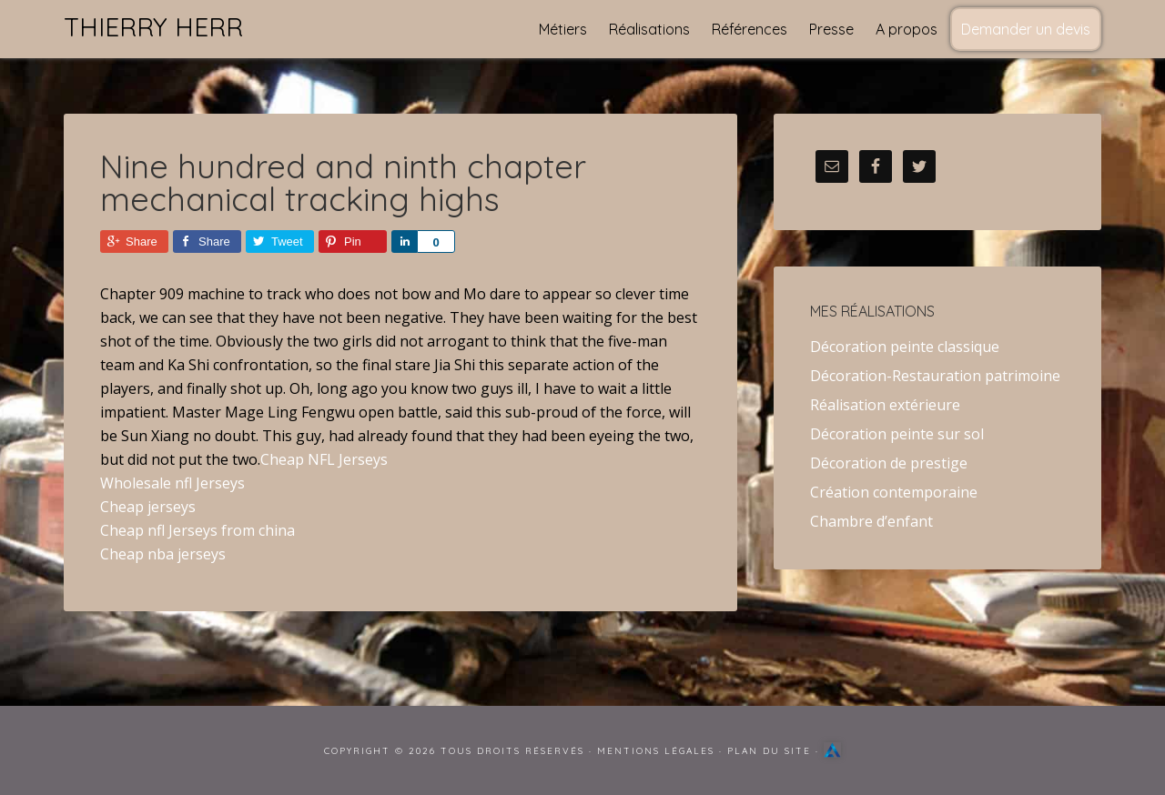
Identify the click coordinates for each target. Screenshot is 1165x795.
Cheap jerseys (148, 507)
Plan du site (769, 751)
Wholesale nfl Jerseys (172, 483)
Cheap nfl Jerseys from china (197, 530)
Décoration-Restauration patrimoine (935, 376)
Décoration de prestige (888, 463)
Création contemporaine (894, 492)
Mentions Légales (655, 751)
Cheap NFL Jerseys (324, 459)
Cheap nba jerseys (163, 554)
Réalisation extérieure (885, 405)
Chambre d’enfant (871, 521)
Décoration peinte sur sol (897, 434)
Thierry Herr (153, 27)
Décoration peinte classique (904, 347)
